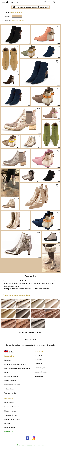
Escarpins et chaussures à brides (15, 364)
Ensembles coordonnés (12, 385)
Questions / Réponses (11, 407)
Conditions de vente (10, 415)
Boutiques (7, 423)
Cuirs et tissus (9, 389)
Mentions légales (9, 427)
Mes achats (38, 363)
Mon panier (38, 359)
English (9, 352)
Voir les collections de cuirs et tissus (30, 332)
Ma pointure (39, 376)
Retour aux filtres (30, 276)
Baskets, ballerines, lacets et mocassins (17, 368)
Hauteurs (7, 20)
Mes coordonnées (41, 372)
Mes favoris (38, 355)
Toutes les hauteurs (18, 20)
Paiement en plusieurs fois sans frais (30, 445)
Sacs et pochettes (10, 380)
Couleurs (7, 16)
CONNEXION (8, 431)
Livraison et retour (10, 411)
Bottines (7, 12)
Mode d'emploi (9, 403)
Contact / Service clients (12, 419)
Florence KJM (12, 2)
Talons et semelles (10, 393)
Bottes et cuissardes (11, 376)
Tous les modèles (16, 12)
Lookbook (7, 360)
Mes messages (40, 368)
